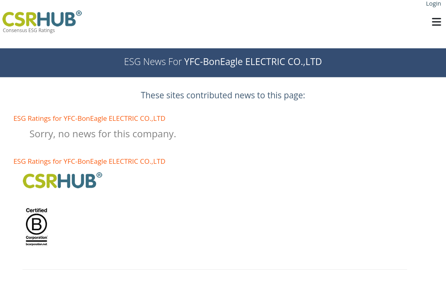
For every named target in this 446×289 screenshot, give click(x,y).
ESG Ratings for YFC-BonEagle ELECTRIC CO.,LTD (89, 118)
